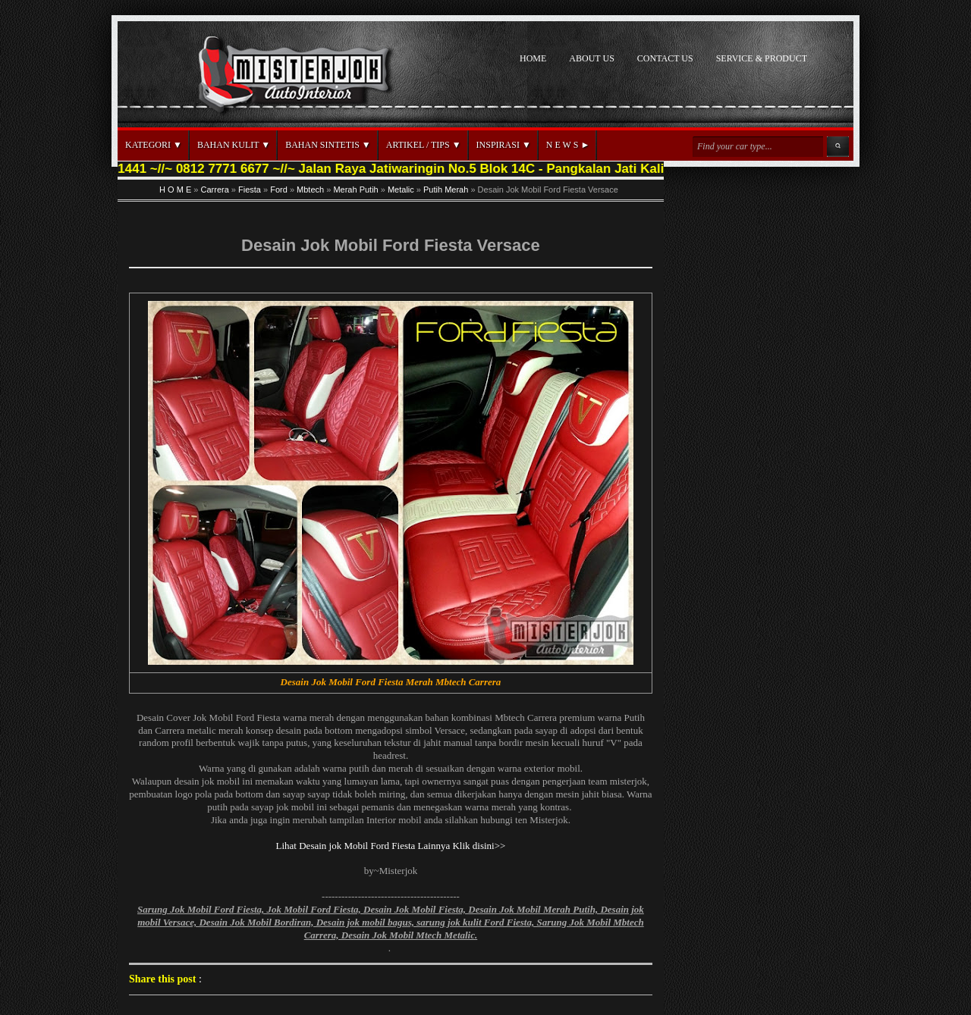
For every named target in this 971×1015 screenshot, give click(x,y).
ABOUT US (591, 58)
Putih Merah (445, 189)
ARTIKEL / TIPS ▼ (423, 144)
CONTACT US (665, 58)
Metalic (401, 189)
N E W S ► (567, 144)
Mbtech (310, 189)
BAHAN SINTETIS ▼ (328, 144)
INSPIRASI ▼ (503, 144)
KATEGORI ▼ (153, 144)
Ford (279, 189)
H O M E (175, 189)
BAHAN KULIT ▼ (233, 144)
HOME (533, 58)
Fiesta (249, 189)
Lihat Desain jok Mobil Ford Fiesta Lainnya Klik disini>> (391, 845)
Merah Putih (355, 189)
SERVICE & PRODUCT (761, 58)
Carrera (215, 189)
